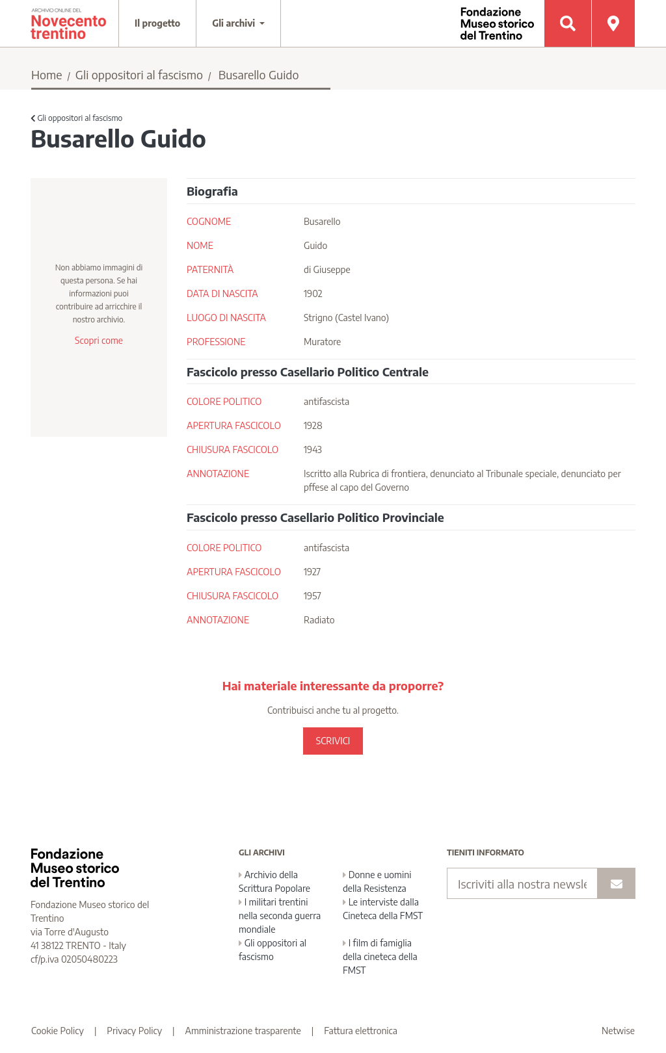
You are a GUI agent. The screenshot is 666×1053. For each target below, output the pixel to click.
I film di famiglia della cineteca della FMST (380, 956)
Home (46, 74)
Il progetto (157, 23)
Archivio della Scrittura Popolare (274, 881)
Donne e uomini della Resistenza (377, 881)
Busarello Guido (259, 74)
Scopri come (99, 340)
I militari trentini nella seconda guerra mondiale (280, 915)
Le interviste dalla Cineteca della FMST (383, 908)
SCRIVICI (333, 740)
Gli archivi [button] (235, 23)
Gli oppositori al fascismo (139, 74)
